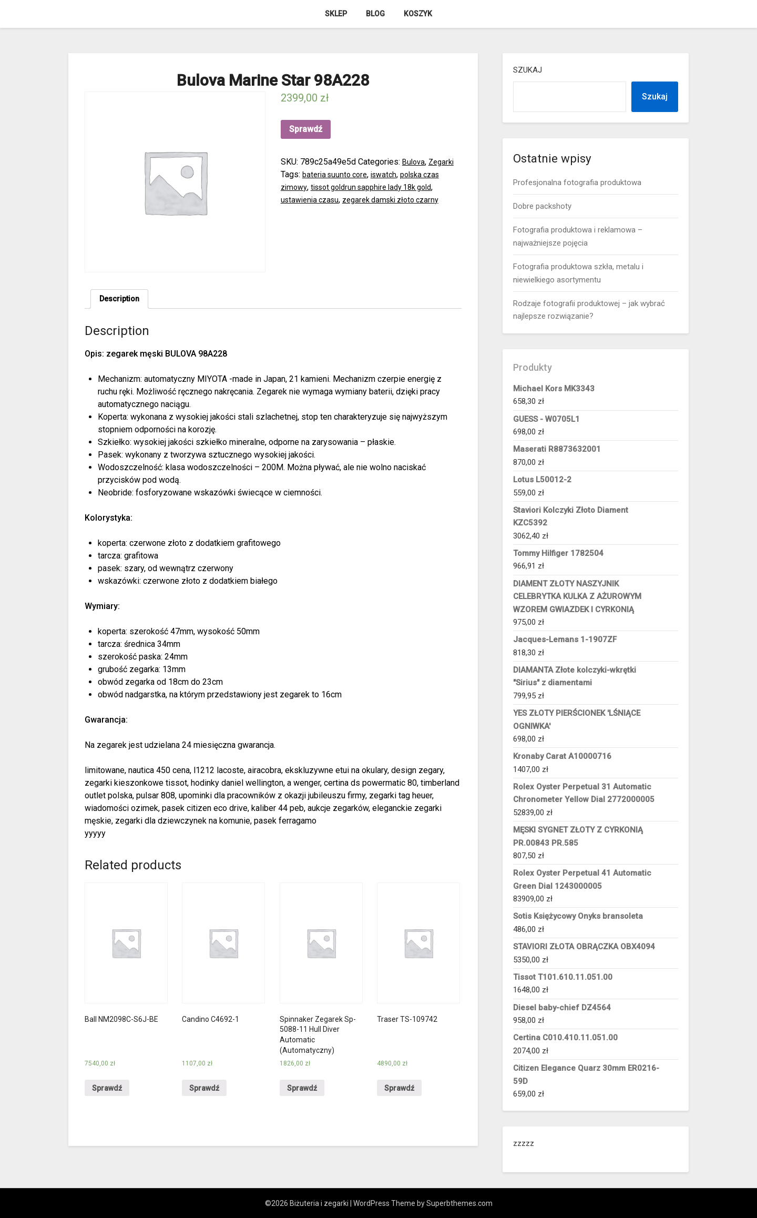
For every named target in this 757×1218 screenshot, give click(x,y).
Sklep (336, 13)
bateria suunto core (337, 174)
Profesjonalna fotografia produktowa (577, 182)
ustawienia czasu (312, 200)
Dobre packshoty (542, 206)
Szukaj (527, 70)
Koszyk (418, 13)
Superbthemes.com (459, 1203)
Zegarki (444, 162)
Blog (375, 13)
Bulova (414, 162)
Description (121, 300)
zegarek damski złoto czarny (401, 200)
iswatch (390, 174)
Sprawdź (305, 129)
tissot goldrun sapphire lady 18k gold (381, 187)
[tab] (121, 300)
